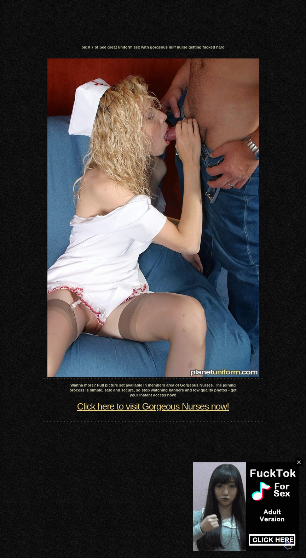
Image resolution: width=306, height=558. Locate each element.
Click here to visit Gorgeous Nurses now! (153, 406)
